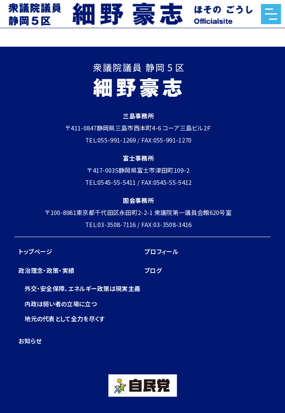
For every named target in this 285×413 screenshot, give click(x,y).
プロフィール (161, 251)
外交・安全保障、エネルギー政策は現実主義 (82, 288)
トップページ (35, 251)
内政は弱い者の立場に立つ (60, 303)
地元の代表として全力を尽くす (64, 318)
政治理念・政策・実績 (46, 270)
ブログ (153, 270)
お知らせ (29, 341)
